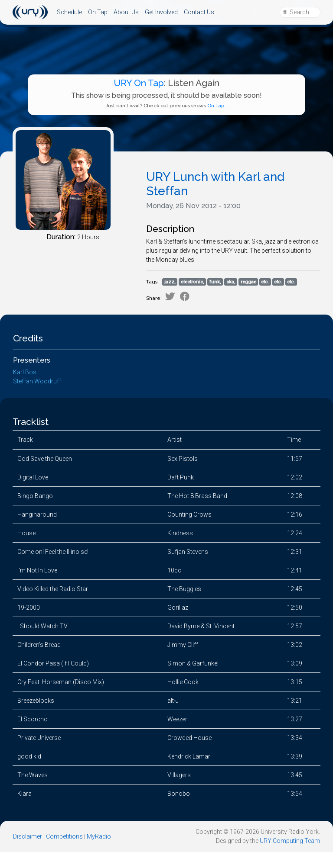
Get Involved (161, 12)
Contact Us (199, 12)
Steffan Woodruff (37, 381)
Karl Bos (24, 372)
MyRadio (99, 836)
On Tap (98, 12)
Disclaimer (27, 836)
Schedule (69, 12)
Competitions (64, 836)
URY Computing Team (290, 840)
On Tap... (217, 106)
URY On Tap (139, 82)
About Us (126, 12)
